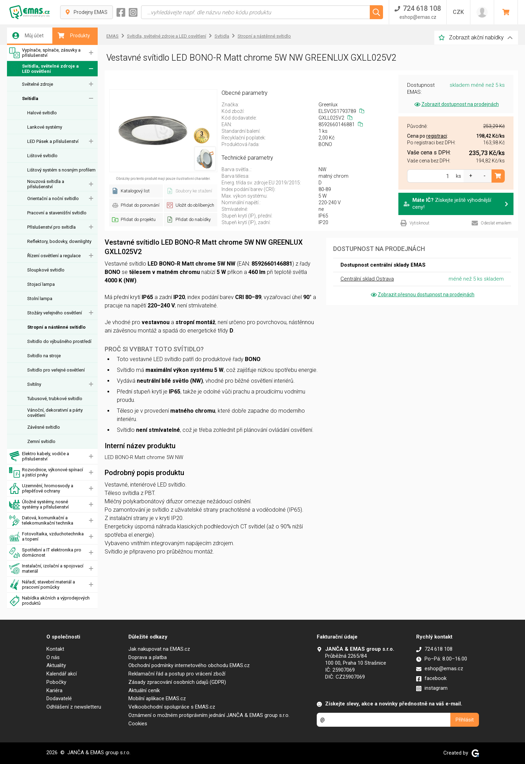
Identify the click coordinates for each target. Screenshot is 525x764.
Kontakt (55, 649)
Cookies (137, 723)
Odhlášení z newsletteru (73, 707)
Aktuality (56, 665)
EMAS (112, 36)
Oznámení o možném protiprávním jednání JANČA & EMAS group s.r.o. (209, 715)
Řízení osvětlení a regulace (54, 255)
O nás (53, 657)
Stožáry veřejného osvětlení (54, 312)
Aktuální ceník (144, 690)
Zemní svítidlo (41, 441)
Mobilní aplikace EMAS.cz (157, 698)
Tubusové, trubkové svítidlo (54, 398)
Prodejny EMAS (86, 12)
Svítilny (34, 384)
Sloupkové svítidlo (46, 270)
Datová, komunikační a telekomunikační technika (41, 520)
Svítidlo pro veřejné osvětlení (56, 370)
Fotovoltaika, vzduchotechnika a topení (46, 536)
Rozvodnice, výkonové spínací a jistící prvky (46, 472)
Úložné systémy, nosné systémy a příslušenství (39, 504)
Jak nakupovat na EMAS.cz (159, 649)
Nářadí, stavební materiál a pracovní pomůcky (42, 584)
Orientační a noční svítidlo (53, 198)
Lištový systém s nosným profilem (61, 170)
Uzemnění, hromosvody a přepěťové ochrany (41, 488)
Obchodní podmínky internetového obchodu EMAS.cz (189, 665)
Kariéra (54, 690)
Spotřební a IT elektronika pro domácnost (45, 552)
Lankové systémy (44, 127)
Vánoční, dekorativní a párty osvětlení (55, 412)
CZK (458, 12)
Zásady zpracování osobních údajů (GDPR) (177, 682)
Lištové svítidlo (42, 155)
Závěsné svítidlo (43, 427)
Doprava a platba (147, 657)
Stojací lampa (41, 284)
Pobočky (56, 682)
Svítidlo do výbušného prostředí (59, 341)
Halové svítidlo (42, 112)
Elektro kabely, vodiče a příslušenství (39, 456)
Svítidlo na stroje (44, 355)
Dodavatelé (59, 698)
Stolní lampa (39, 298)
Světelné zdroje (37, 84)
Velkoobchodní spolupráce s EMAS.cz (171, 707)
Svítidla (30, 98)
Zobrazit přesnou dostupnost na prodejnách (422, 294)
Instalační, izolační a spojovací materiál (46, 568)
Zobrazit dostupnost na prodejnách (456, 104)
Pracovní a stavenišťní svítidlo (57, 212)
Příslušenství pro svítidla (51, 227)
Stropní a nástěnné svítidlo (56, 327)
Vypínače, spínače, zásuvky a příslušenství (45, 52)
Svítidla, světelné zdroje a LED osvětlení (44, 68)
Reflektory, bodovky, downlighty (59, 241)
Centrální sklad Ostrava (367, 279)
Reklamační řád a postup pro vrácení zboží (176, 674)
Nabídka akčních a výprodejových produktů (49, 600)
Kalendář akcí (61, 674)
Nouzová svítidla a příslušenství (45, 184)
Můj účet (28, 35)
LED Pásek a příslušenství (52, 141)
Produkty (74, 35)
